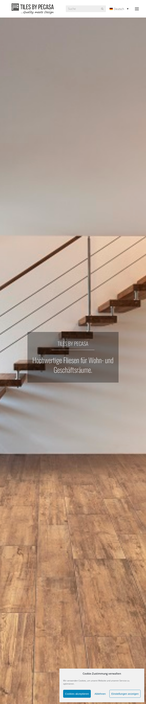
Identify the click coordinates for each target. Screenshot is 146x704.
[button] (137, 8)
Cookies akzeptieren (77, 693)
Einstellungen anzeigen (125, 693)
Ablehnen (100, 693)
